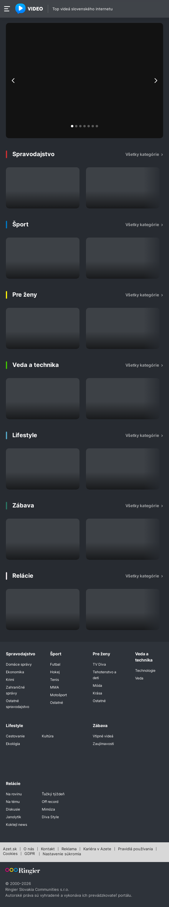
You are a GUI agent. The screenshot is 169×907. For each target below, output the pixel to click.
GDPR (29, 854)
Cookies (10, 854)
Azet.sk (10, 849)
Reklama (69, 849)
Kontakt (48, 849)
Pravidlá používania (135, 849)
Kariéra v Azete (97, 849)
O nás (29, 849)
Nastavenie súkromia (62, 854)
